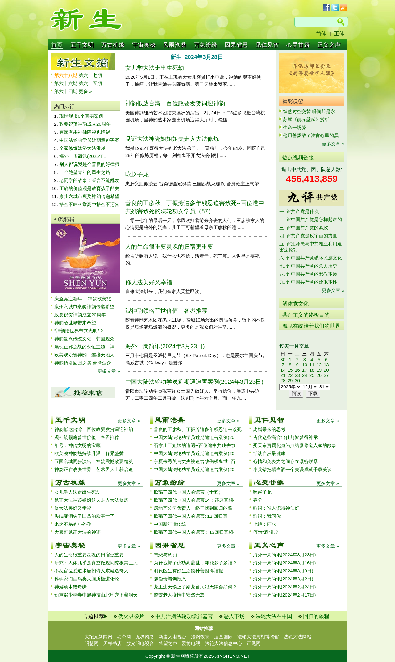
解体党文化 (295, 304)
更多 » (85, 91)
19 (319, 370)
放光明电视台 (140, 643)
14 (282, 370)
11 (311, 364)
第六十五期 (90, 83)
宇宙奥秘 (144, 45)
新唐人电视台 (172, 636)
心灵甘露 (298, 45)
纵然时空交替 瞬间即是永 (309, 111)
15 (290, 370)
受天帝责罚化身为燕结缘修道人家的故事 (294, 445)
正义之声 (329, 45)
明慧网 (91, 643)
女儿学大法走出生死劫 (154, 68)
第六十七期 (90, 75)
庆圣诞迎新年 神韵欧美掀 (82, 298)
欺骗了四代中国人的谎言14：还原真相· (194, 500)
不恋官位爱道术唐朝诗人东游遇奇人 (91, 570)
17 (304, 370)
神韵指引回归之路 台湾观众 (82, 362)
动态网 (124, 636)
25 (311, 375)
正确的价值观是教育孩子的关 (89, 188)
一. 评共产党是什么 (299, 211)
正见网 (253, 643)
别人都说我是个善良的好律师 (89, 164)
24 (304, 375)
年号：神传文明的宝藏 (77, 445)
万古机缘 (113, 45)
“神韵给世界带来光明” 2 (78, 330)
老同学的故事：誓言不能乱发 (89, 180)
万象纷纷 (205, 45)
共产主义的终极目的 (306, 315)
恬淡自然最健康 (269, 453)
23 (297, 375)
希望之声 (168, 643)
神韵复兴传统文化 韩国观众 (84, 338)
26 (319, 375)
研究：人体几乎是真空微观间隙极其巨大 (96, 562)
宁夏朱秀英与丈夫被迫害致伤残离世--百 (194, 461)
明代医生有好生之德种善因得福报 (188, 570)
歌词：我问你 (267, 516)
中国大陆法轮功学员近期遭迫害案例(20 (194, 437)
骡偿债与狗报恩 (170, 578)
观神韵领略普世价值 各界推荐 (166, 310)
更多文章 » (109, 371)
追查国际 (223, 636)
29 (290, 380)
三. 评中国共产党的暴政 (303, 227)
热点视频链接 (298, 158)
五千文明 (82, 45)
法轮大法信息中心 (223, 643)
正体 (339, 33)
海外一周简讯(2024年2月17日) (284, 594)
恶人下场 (234, 616)
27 (326, 375)
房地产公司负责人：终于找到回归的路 (193, 508)
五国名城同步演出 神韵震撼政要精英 (93, 461)
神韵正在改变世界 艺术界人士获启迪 (93, 469)
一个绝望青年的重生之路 (84, 172)
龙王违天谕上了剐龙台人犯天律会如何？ (195, 586)
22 (290, 375)
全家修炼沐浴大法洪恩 (82, 148)
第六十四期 (66, 91)
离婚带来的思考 (269, 429)
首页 (57, 45)
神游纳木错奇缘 (70, 586)
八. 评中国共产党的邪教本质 (308, 273)
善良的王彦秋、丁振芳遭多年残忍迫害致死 (198, 429)
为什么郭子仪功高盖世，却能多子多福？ (195, 562)
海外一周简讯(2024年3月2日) (283, 578)
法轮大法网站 (297, 636)
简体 (321, 33)
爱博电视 (191, 643)
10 (304, 364)
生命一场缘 (294, 127)
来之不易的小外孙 (72, 524)
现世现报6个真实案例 (81, 116)
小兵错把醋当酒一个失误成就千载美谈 (292, 469)
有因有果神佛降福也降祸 (84, 132)
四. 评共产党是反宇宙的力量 (308, 235)
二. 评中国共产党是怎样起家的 (310, 219)
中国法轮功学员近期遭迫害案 (89, 140)
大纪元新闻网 (98, 636)
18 (311, 370)
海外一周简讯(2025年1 (82, 156)
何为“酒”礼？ (266, 532)
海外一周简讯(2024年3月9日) (283, 570)
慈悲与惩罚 (165, 554)
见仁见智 (267, 45)
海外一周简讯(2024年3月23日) (165, 346)
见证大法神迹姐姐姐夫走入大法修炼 (172, 139)
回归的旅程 (316, 616)
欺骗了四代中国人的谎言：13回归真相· (194, 532)
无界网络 (144, 636)
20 (326, 370)
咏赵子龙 (137, 174)
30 (282, 359)
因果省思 (236, 45)
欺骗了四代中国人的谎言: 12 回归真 (190, 516)
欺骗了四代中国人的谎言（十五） (188, 492)
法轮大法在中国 (274, 616)
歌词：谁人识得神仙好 (276, 508)
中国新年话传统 (170, 524)
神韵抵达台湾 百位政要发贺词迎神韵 (175, 103)
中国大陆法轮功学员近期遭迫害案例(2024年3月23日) (194, 381)
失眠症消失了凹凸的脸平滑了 (84, 516)
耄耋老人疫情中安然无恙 (179, 594)
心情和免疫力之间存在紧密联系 (285, 461)
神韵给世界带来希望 (75, 322)
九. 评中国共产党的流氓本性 (308, 282)
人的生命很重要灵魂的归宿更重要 (169, 246)
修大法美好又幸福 (148, 282)
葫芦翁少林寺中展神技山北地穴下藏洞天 (96, 594)
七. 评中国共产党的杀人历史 (308, 265)
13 (326, 364)
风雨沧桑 (174, 45)
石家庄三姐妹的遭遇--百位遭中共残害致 (194, 445)
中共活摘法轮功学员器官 (184, 616)
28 (282, 380)
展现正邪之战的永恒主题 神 (84, 346)
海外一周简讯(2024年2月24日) (284, 586)
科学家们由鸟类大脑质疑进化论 (86, 578)
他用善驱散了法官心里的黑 (311, 135)
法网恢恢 (200, 636)
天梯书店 (112, 643)
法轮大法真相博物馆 (258, 636)
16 (297, 370)
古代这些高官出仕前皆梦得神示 (285, 437)
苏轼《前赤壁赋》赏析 (306, 119)
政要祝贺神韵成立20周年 (85, 124)
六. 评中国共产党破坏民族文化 (310, 257)
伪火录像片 (131, 616)
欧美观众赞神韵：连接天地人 (84, 354)
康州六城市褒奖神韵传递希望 (89, 196)
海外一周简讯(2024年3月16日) (284, 562)
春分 (257, 500)
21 (282, 375)
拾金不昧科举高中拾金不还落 (89, 204)
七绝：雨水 (264, 524)
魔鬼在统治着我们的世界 (311, 326)
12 (319, 364)
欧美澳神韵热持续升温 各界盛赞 (89, 453)
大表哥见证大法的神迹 (77, 532)
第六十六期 (66, 83)
